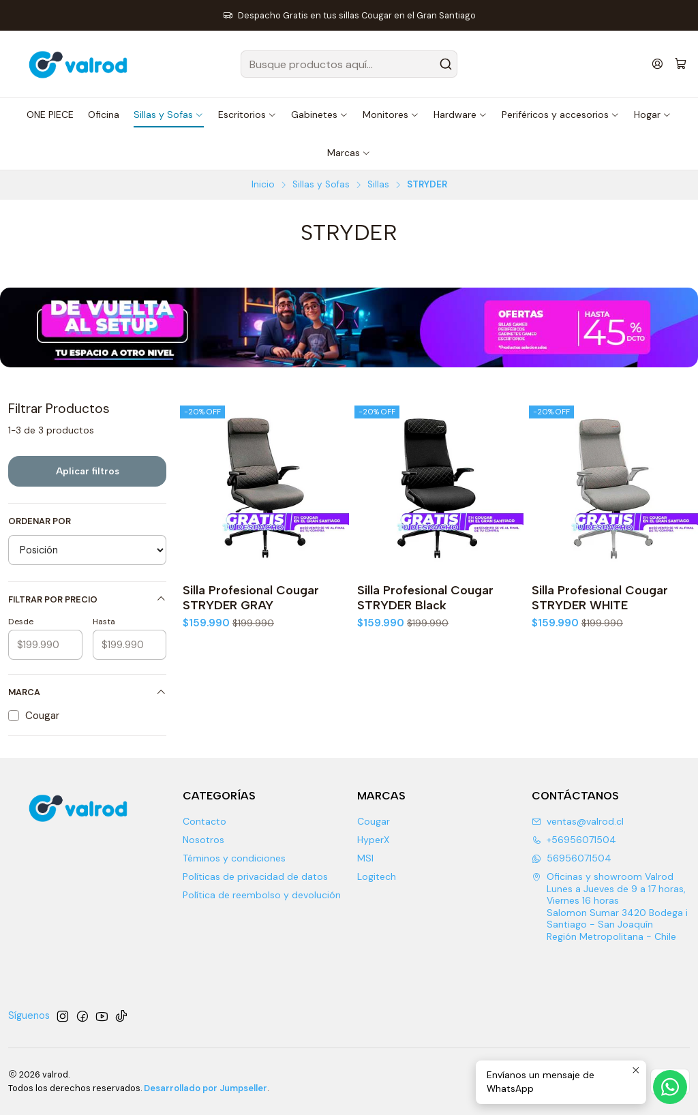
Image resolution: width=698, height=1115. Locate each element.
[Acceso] (657, 63)
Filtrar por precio (87, 599)
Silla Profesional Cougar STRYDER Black (425, 597)
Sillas (378, 184)
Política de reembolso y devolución (262, 895)
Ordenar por (39, 521)
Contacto (204, 821)
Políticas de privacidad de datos (255, 876)
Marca (87, 692)
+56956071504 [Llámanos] (574, 840)
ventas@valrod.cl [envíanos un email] (578, 821)
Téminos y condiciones (234, 858)
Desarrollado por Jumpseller (205, 1088)
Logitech (376, 876)
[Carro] (680, 64)
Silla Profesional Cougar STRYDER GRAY (251, 597)
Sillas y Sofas (321, 184)
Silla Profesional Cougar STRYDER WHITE (600, 597)
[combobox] (349, 64)
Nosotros (203, 840)
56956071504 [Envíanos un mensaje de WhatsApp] (571, 858)
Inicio (263, 184)
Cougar (373, 821)
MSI (365, 858)
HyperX (373, 840)
